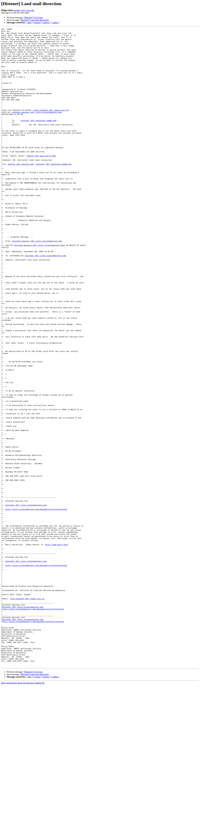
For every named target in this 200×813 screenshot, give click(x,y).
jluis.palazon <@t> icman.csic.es (51, 126)
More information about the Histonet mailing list (22, 810)
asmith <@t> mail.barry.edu (41, 181)
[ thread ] (37, 22)
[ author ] (55, 22)
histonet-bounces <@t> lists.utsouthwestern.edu (37, 129)
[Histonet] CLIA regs (33, 17)
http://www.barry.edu (56, 648)
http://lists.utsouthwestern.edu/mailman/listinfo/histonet (36, 605)
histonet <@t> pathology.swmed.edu (38, 139)
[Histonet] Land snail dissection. (34, 20)
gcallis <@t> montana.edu (21, 191)
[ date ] (29, 22)
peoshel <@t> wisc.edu (23, 10)
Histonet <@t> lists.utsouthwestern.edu (45, 301)
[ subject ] (46, 22)
